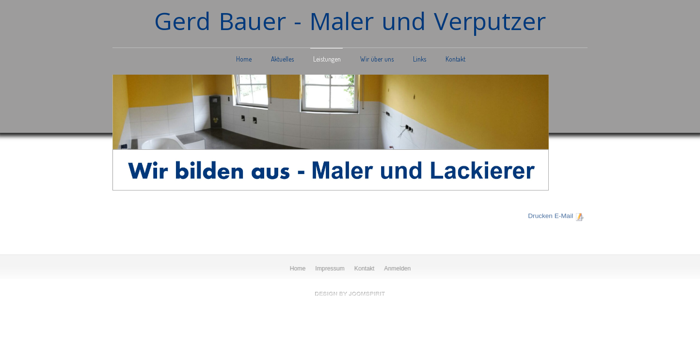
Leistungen (327, 59)
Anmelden (397, 268)
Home (244, 59)
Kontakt (455, 59)
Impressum (330, 268)
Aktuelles (282, 59)
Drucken (540, 215)
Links (419, 59)
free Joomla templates (350, 294)
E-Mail (564, 215)
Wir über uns (377, 59)
